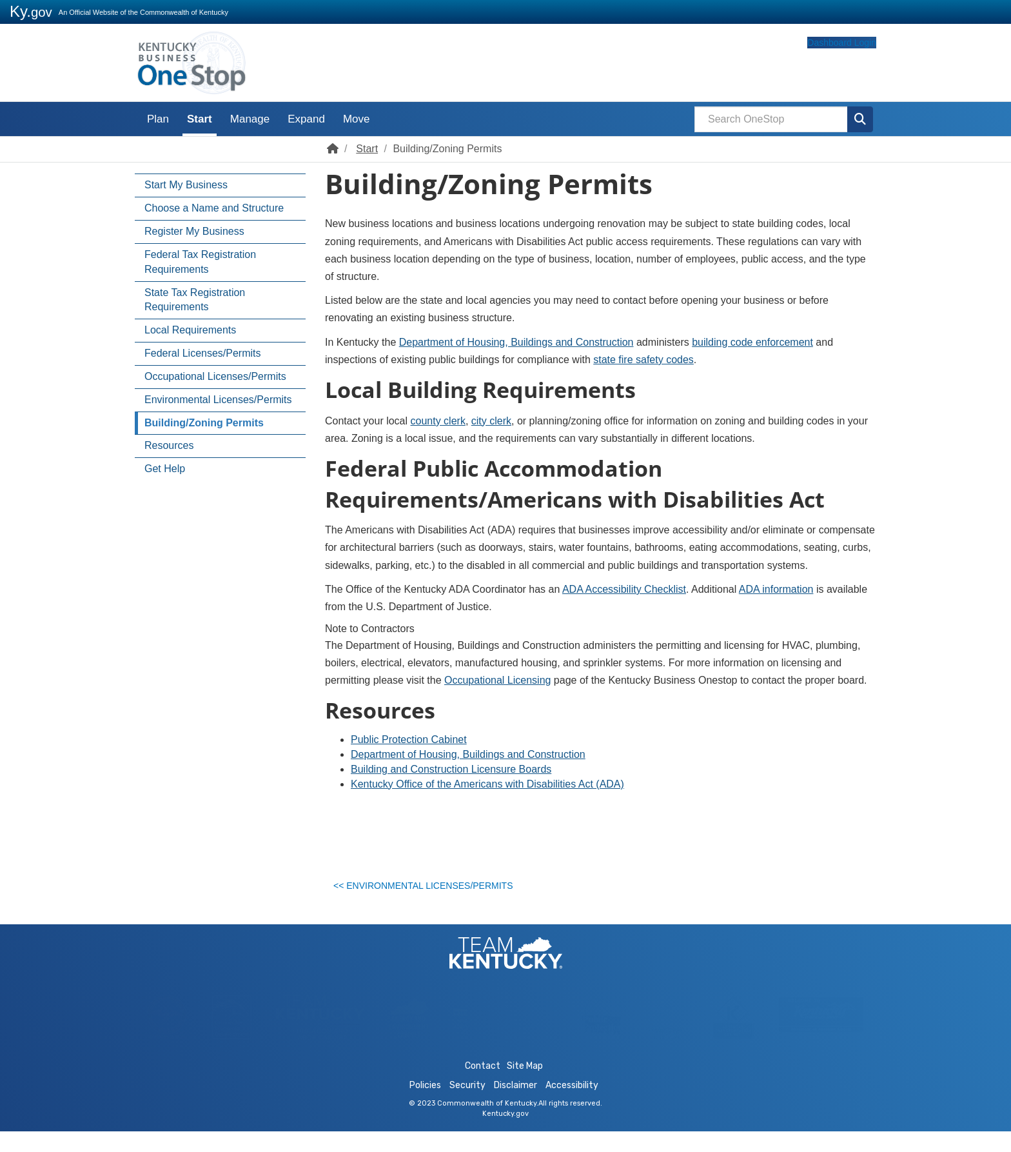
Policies (425, 1105)
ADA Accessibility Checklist (624, 589)
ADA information (776, 589)
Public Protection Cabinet (409, 739)
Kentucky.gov (505, 1134)
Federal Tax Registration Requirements (200, 262)
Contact (482, 1086)
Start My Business (186, 184)
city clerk (491, 420)
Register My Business (194, 231)
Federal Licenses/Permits (202, 353)
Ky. (31, 11)
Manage (250, 119)
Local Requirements (190, 329)
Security (467, 1105)
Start (199, 119)
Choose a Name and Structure (214, 208)
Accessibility (571, 1105)
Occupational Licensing (497, 680)
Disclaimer (515, 1105)
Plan (158, 119)
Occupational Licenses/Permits (215, 376)
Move (356, 119)
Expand (306, 119)
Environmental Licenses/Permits (218, 399)
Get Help (164, 468)
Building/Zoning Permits (204, 422)
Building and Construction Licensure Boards (451, 769)
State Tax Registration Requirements (194, 300)
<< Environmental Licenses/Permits (430, 889)
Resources (168, 445)
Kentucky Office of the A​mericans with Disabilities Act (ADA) (487, 784)
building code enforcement (752, 342)
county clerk (438, 420)
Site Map (525, 1086)
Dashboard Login (817, 66)
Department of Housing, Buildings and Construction (516, 342)
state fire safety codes (643, 359)
